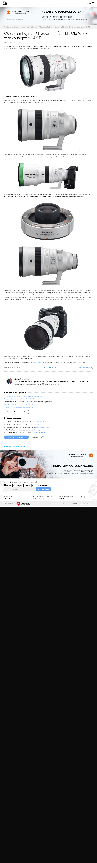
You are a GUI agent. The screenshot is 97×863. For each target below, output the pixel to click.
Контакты (22, 497)
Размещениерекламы (8, 497)
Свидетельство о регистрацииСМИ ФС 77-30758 (41, 497)
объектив (38, 362)
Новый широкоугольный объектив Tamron (18, 407)
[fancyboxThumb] (47, 72)
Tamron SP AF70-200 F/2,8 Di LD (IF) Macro (19, 405)
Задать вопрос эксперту (16, 437)
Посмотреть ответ (40, 421)
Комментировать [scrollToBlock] (85, 368)
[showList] (16, 412)
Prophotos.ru (88, 504)
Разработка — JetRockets (59, 504)
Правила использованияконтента (66, 497)
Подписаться (45, 489)
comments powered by (14, 447)
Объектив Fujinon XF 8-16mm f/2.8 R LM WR (19, 399)
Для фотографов (86, 497)
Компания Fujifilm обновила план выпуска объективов (23, 396)
